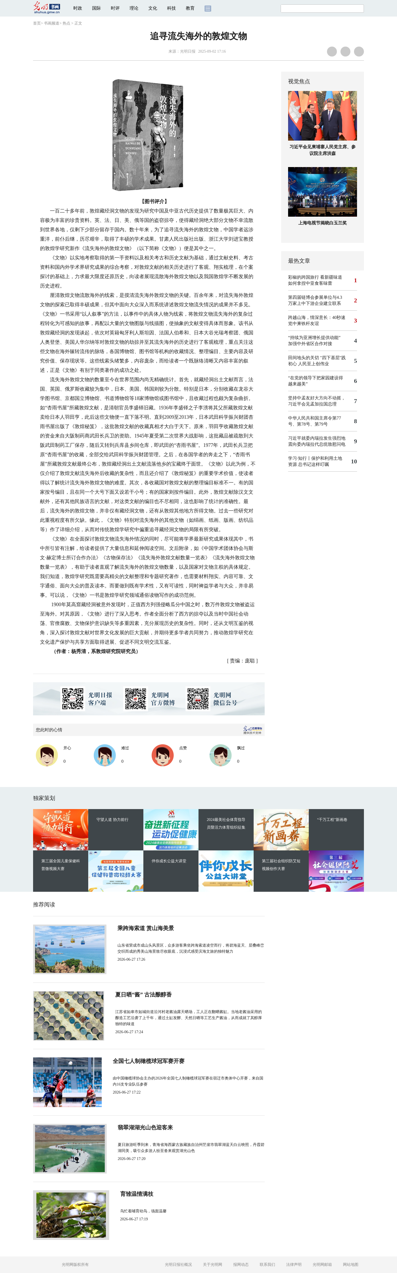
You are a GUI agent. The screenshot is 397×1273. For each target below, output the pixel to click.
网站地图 (350, 1265)
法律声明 (294, 1265)
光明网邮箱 (322, 1265)
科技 (171, 8)
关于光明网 (212, 1265)
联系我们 (267, 1265)
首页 (37, 23)
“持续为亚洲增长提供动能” (314, 337)
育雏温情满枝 (130, 1194)
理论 (134, 8)
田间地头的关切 (303, 357)
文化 (152, 8)
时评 (115, 8)
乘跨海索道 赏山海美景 (142, 928)
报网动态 (241, 1265)
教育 (190, 8)
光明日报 (187, 51)
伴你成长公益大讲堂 (169, 861)
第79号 (321, 424)
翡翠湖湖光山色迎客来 (141, 1127)
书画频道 (51, 23)
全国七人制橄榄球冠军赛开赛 (149, 1061)
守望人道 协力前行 (112, 820)
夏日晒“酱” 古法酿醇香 (142, 995)
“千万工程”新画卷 (332, 820)
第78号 (303, 424)
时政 (77, 8)
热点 (66, 23)
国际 (96, 8)
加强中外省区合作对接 (310, 343)
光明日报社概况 (178, 1265)
